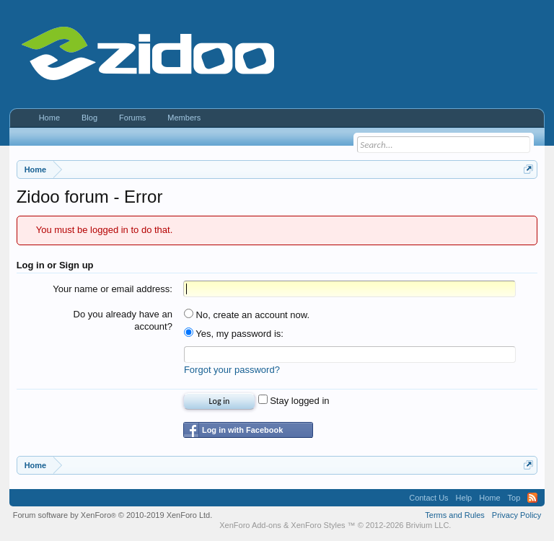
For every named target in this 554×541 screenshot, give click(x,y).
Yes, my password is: (233, 333)
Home (49, 117)
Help (464, 497)
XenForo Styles (318, 525)
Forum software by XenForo (113, 515)
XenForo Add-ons (250, 525)
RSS (532, 498)
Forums (132, 117)
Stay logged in (294, 400)
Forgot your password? (232, 369)
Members (184, 117)
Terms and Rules (455, 515)
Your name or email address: (112, 288)
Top (514, 497)
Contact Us (428, 497)
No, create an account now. (246, 314)
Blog (89, 117)
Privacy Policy (516, 515)
